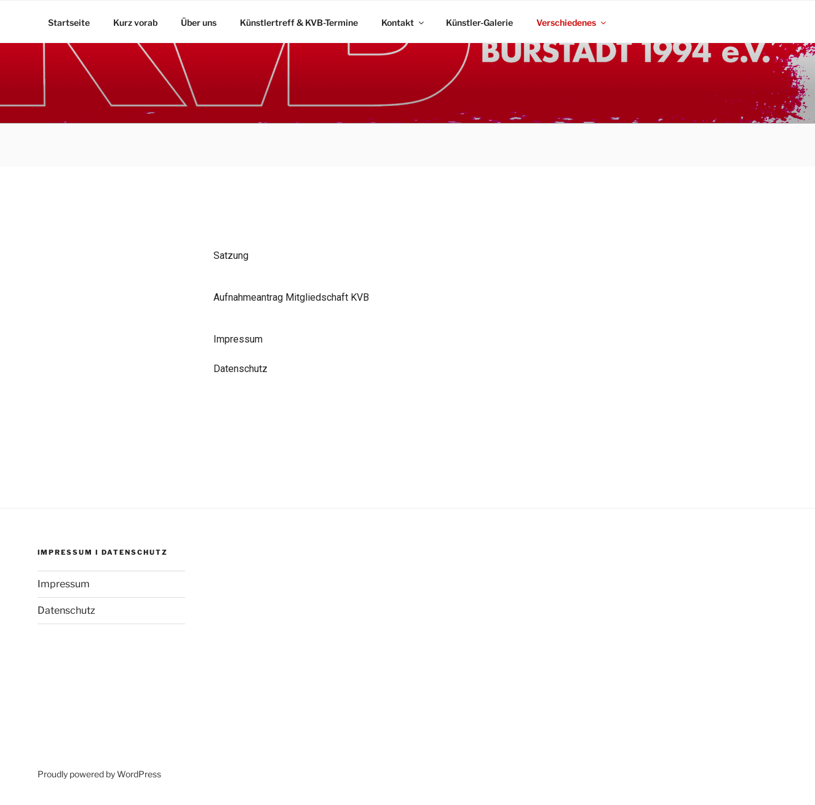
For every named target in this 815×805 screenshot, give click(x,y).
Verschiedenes (572, 22)
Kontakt (403, 22)
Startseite (69, 22)
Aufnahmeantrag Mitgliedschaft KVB (292, 297)
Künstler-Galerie (479, 22)
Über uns (199, 22)
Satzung (230, 255)
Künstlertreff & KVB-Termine (299, 22)
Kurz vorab (135, 22)
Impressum (238, 339)
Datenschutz (240, 369)
